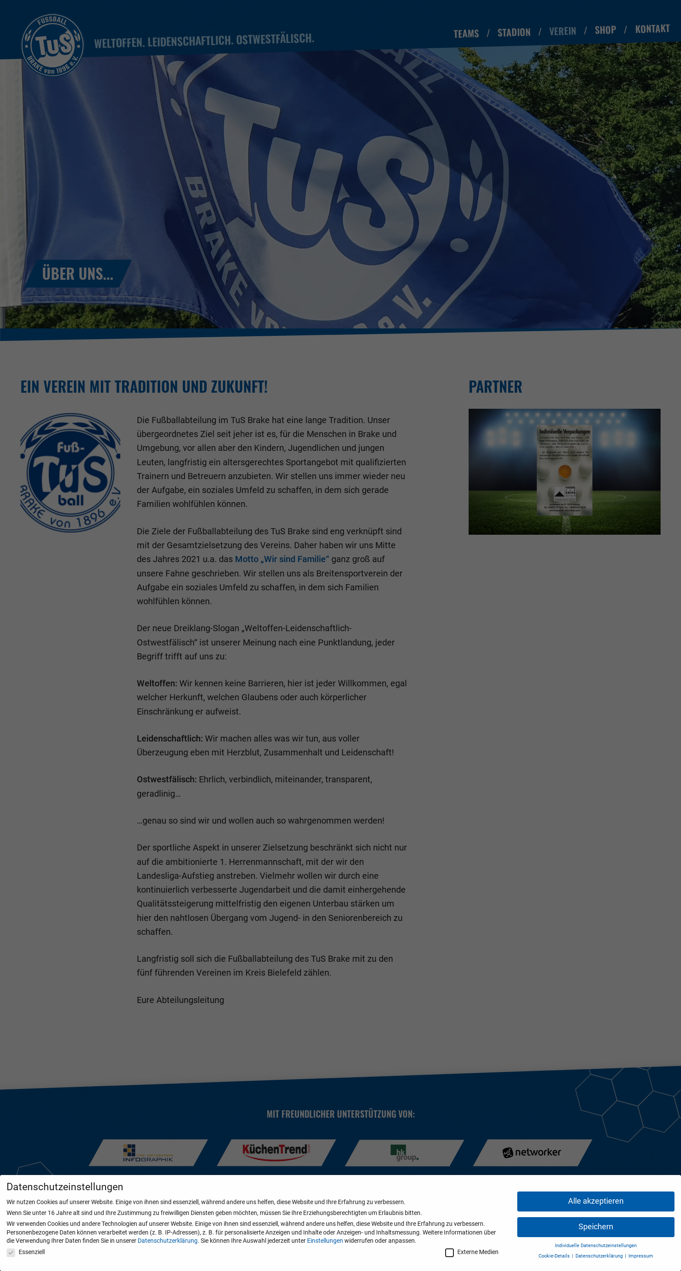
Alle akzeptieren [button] (596, 1201)
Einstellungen (325, 1240)
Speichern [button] (596, 1226)
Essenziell (26, 1251)
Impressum (640, 1256)
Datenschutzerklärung (168, 1240)
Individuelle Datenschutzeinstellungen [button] (596, 1245)
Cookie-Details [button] (555, 1256)
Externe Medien (472, 1251)
